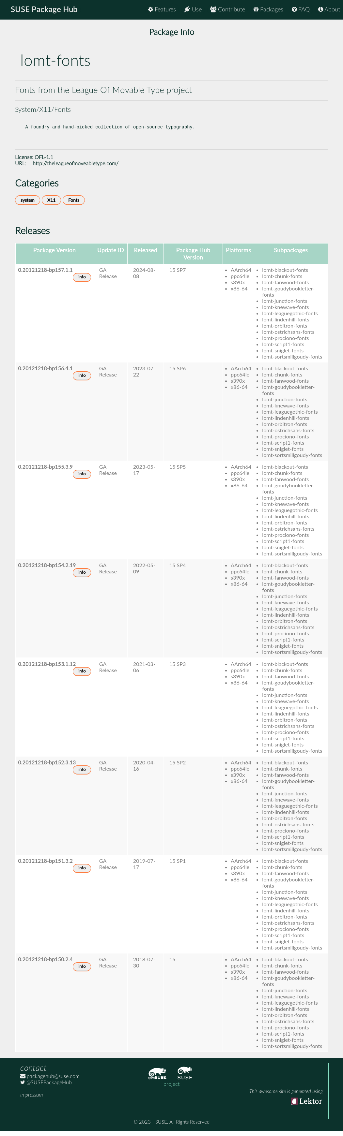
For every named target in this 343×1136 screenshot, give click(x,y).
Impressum (31, 1100)
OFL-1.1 (44, 162)
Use (193, 10)
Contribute (227, 10)
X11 (51, 205)
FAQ (301, 10)
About (329, 10)
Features (162, 10)
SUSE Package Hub (44, 10)
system (28, 205)
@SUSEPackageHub (46, 1087)
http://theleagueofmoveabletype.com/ (75, 168)
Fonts (73, 205)
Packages (268, 10)
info (82, 282)
